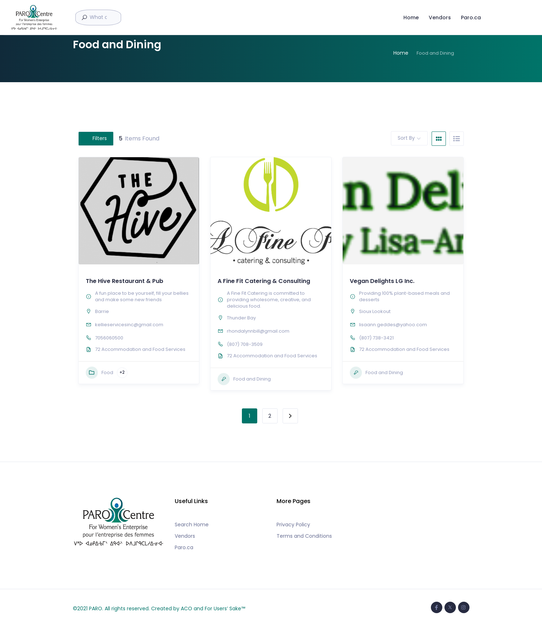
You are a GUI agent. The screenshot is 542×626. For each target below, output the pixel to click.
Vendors (439, 17)
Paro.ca (471, 17)
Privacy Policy (293, 524)
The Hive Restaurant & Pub (124, 281)
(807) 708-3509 (245, 344)
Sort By (406, 137)
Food (99, 373)
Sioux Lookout (375, 311)
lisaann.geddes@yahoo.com (393, 324)
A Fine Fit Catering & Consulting (264, 281)
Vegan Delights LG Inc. (382, 281)
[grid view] (439, 138)
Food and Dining (244, 379)
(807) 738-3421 (376, 337)
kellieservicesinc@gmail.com (129, 324)
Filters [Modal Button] (96, 138)
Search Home (192, 524)
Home (410, 17)
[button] (269, 260)
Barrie (102, 311)
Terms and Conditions (304, 536)
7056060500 (109, 337)
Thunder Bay (241, 317)
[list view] (456, 138)
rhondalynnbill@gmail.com (258, 331)
